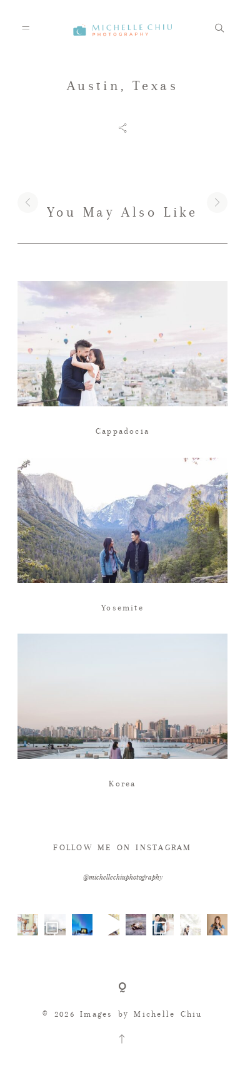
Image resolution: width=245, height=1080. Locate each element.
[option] (122, 173)
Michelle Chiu (168, 1014)
